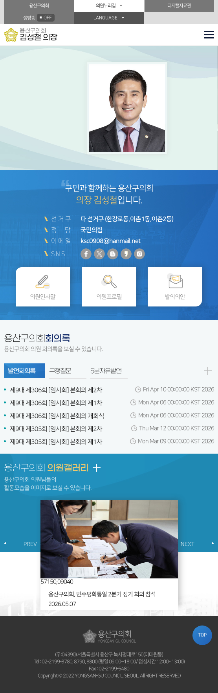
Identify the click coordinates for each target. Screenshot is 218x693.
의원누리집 (105, 5)
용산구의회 (39, 5)
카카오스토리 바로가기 (126, 253)
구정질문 (60, 371)
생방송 (39, 18)
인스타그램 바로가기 (139, 253)
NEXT (187, 544)
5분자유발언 (105, 371)
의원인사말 (42, 297)
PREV (30, 544)
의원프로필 (109, 297)
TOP (202, 635)
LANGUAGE (105, 17)
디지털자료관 (179, 5)
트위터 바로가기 (99, 253)
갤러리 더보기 (96, 468)
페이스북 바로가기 (86, 253)
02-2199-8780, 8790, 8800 (69, 661)
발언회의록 (21, 371)
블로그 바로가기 (112, 253)
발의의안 (175, 297)
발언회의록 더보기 (207, 370)
